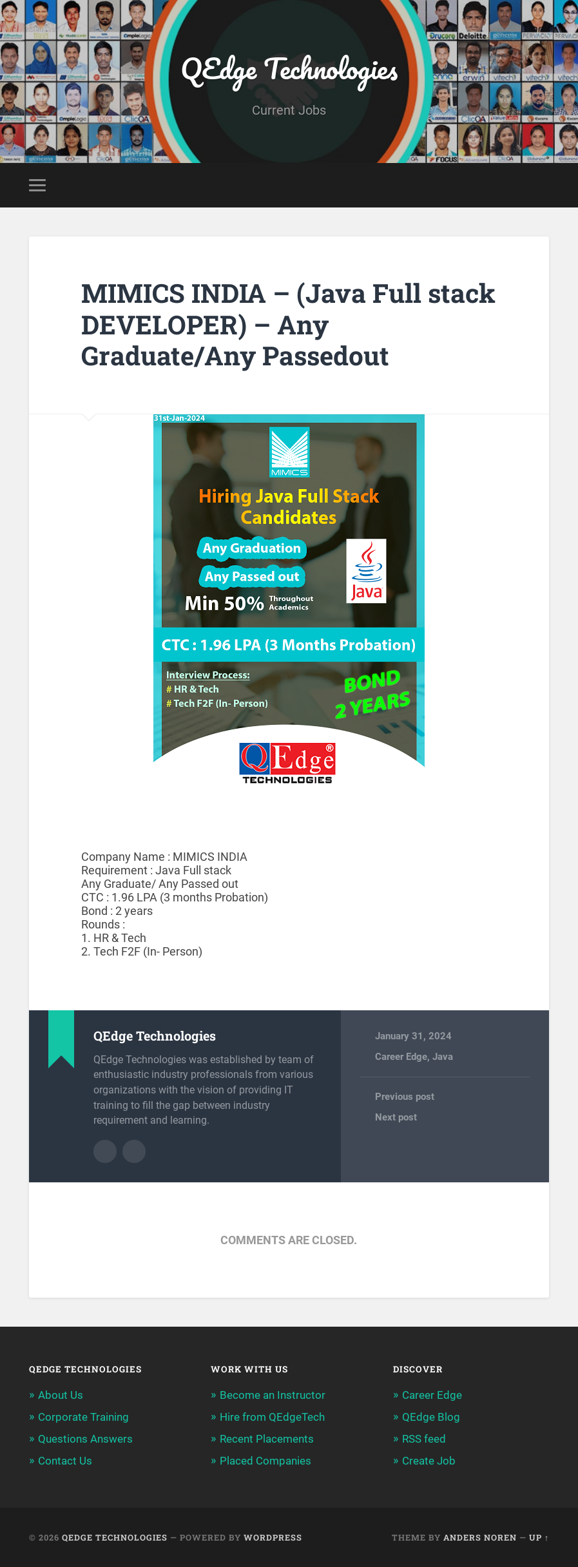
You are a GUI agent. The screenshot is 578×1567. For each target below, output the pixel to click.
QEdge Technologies (289, 68)
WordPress (273, 1537)
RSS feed (424, 1438)
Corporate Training (83, 1416)
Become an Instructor (272, 1395)
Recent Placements (267, 1438)
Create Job (429, 1460)
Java (442, 1056)
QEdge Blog (431, 1416)
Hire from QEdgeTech (272, 1416)
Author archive (105, 1151)
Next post (396, 1117)
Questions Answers (85, 1438)
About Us (60, 1395)
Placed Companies (265, 1460)
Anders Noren (480, 1537)
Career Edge (401, 1056)
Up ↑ (539, 1537)
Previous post (404, 1096)
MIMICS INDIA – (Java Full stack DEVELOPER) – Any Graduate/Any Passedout (288, 324)
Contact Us (65, 1460)
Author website (134, 1151)
